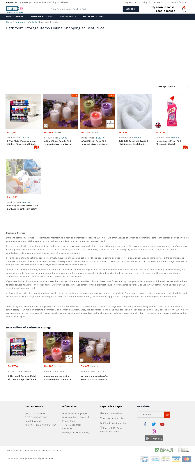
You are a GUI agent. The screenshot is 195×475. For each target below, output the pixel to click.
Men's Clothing (15, 16)
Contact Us (57, 433)
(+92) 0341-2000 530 (35, 404)
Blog (145, 2)
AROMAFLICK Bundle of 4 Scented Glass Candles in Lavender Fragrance (57, 143)
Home (9, 22)
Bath (34, 22)
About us (18, 433)
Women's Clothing (42, 16)
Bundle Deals (68, 16)
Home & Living (22, 22)
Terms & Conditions (72, 415)
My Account (131, 2)
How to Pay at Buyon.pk (74, 404)
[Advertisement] (97, 60)
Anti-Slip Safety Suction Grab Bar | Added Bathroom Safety (22, 198)
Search (130, 9)
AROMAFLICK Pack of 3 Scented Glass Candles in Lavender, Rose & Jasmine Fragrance (95, 143)
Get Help (157, 2)
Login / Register (179, 2)
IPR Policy (67, 419)
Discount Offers (93, 16)
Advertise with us (32, 433)
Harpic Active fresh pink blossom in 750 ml (168, 142)
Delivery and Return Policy (76, 423)
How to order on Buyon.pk (76, 408)
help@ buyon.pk (33, 411)
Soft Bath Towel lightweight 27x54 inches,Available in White (133, 143)
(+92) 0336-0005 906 (36, 408)
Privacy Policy (69, 411)
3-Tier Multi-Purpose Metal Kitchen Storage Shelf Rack (21, 142)
